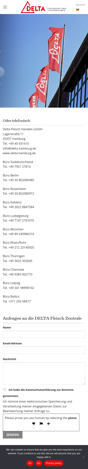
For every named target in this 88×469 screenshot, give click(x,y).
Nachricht (9, 359)
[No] (83, 458)
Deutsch (80, 7)
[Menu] (5, 7)
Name (7, 327)
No (38, 463)
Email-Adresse (12, 343)
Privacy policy (54, 463)
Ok (30, 463)
